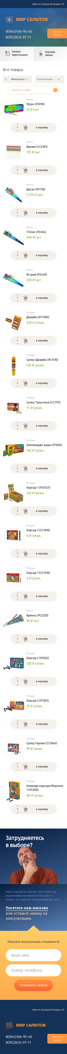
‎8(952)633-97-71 (18, 37)
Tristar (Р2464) (36, 232)
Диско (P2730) (35, 189)
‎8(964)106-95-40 (19, 31)
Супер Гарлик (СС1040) (41, 743)
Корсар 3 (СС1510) (38, 530)
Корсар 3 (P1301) (37, 700)
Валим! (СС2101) (36, 146)
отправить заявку (33, 985)
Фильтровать (19, 79)
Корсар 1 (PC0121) (38, 487)
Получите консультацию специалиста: (33, 941)
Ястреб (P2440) (36, 274)
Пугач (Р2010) (35, 104)
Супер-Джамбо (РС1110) (42, 360)
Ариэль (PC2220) (37, 615)
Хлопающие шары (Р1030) (44, 445)
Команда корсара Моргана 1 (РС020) (44, 788)
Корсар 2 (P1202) (37, 658)
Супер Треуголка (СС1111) (43, 402)
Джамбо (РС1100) (37, 317)
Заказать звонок (57, 33)
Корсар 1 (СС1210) (38, 573)
